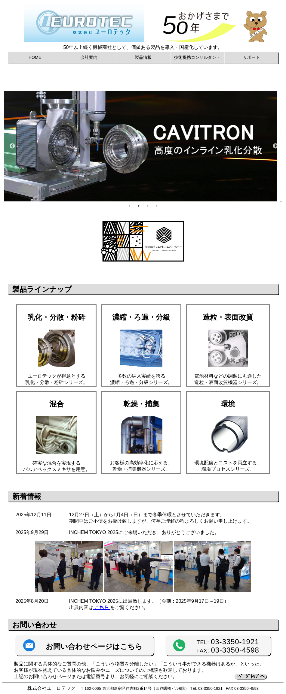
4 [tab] (157, 206)
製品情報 (143, 57)
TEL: (228, 642)
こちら (101, 607)
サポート (251, 57)
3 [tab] (148, 206)
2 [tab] (139, 206)
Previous (12, 146)
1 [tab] (130, 206)
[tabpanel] (144, 146)
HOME (35, 57)
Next (275, 146)
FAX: (227, 651)
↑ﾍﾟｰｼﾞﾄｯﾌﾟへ (250, 676)
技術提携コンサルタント (197, 57)
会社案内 (89, 57)
